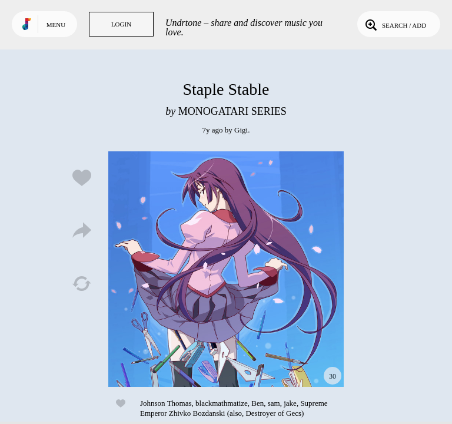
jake (290, 403)
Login (121, 24)
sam (274, 403)
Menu (55, 24)
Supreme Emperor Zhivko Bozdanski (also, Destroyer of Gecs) (234, 408)
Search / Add (394, 24)
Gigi (241, 129)
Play (226, 269)
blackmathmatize (221, 403)
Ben (257, 403)
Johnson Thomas (166, 403)
